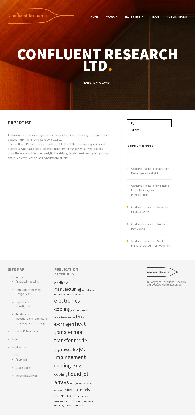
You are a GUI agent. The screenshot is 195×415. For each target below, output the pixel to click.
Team (15, 339)
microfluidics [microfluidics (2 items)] (65, 395)
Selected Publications (25, 331)
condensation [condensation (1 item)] (71, 294)
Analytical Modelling (27, 281)
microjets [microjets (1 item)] (63, 405)
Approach (21, 359)
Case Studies (23, 368)
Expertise (17, 277)
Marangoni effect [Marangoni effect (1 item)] (76, 383)
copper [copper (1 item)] (81, 294)
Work (15, 355)
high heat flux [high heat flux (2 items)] (66, 349)
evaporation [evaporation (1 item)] (70, 317)
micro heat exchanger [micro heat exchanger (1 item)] (75, 401)
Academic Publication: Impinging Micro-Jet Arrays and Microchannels (150, 190)
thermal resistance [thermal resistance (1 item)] (75, 405)
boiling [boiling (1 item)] (85, 290)
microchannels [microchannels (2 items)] (76, 389)
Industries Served (26, 376)
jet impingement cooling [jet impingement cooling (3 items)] (70, 357)
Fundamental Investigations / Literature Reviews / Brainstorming (31, 319)
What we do (19, 347)
